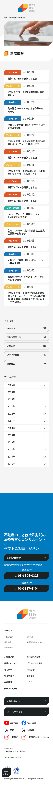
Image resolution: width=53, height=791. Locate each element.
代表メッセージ (11, 688)
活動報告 (26, 364)
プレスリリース (26, 337)
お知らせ (26, 346)
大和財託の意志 (33, 656)
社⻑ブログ (9, 675)
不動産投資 (8, 637)
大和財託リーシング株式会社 (15, 751)
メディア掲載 (26, 355)
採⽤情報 (30, 675)
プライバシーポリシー (12, 757)
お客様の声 (9, 656)
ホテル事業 (8, 647)
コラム (30, 682)
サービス (8, 630)
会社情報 (8, 682)
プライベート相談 (34, 663)
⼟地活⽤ (30, 637)
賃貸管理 (7, 642)
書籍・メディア (10, 663)
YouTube (26, 328)
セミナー (8, 669)
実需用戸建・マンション (35, 642)
